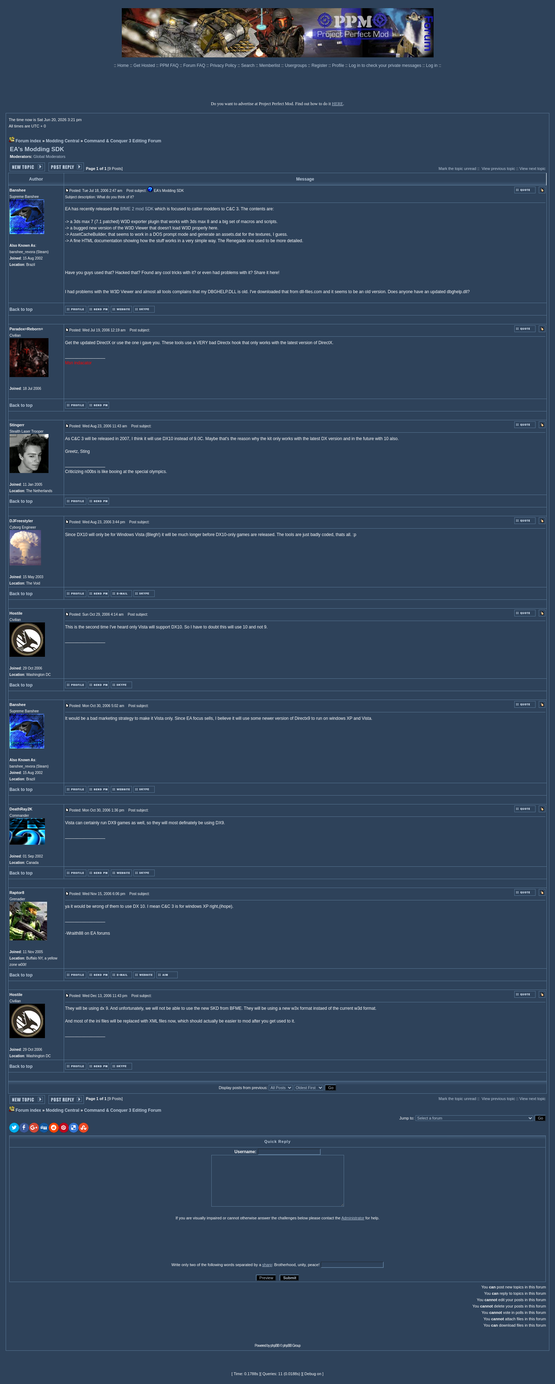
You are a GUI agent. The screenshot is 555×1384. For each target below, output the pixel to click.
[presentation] (64, 1241)
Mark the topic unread (457, 168)
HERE (337, 103)
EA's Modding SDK (37, 149)
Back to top (21, 309)
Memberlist (270, 65)
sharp (267, 1265)
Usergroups (296, 65)
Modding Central (62, 140)
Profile (338, 65)
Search (248, 65)
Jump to (406, 1118)
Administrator (352, 1218)
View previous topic (498, 168)
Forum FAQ (194, 65)
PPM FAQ (170, 65)
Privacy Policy (224, 65)
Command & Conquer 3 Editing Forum (122, 140)
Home (124, 65)
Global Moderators (49, 156)
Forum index (28, 140)
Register (319, 65)
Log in (432, 65)
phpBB (274, 1346)
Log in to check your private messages (385, 65)
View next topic (533, 168)
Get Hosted (144, 65)
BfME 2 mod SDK (137, 208)
